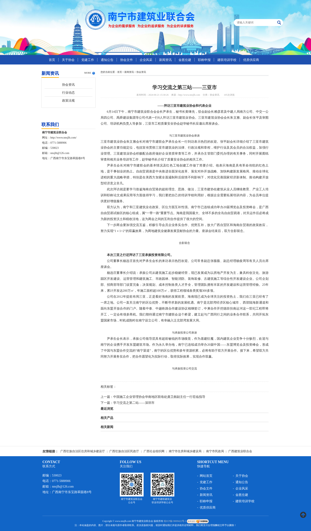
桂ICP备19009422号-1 (175, 521)
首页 (52, 60)
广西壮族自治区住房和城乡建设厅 (82, 451)
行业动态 (68, 92)
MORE (89, 73)
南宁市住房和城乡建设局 (185, 451)
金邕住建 (185, 60)
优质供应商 (251, 60)
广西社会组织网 (154, 451)
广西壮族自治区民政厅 (124, 451)
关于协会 (68, 60)
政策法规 (68, 100)
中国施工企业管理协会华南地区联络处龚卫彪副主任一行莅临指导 (159, 396)
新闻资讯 (165, 60)
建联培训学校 (226, 60)
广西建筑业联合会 (240, 451)
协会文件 (126, 60)
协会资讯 (68, 84)
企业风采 (146, 60)
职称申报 (204, 60)
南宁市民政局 (215, 451)
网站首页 (206, 475)
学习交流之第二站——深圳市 (134, 402)
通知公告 (107, 60)
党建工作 (87, 60)
